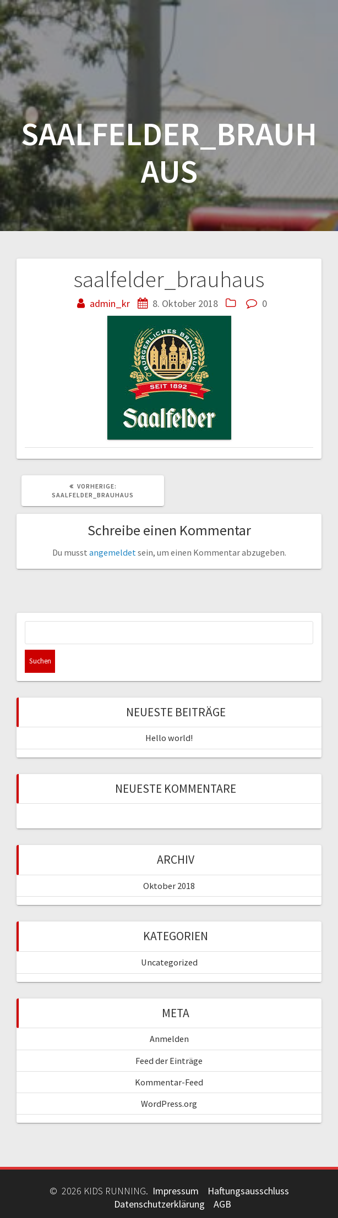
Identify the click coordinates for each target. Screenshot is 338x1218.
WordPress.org (169, 1103)
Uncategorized (169, 962)
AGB (222, 1204)
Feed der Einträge (169, 1060)
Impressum (175, 1190)
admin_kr (110, 303)
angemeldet (112, 552)
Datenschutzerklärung (159, 1204)
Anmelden (169, 1038)
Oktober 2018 (169, 885)
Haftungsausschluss (248, 1190)
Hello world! (169, 737)
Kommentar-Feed (169, 1082)
